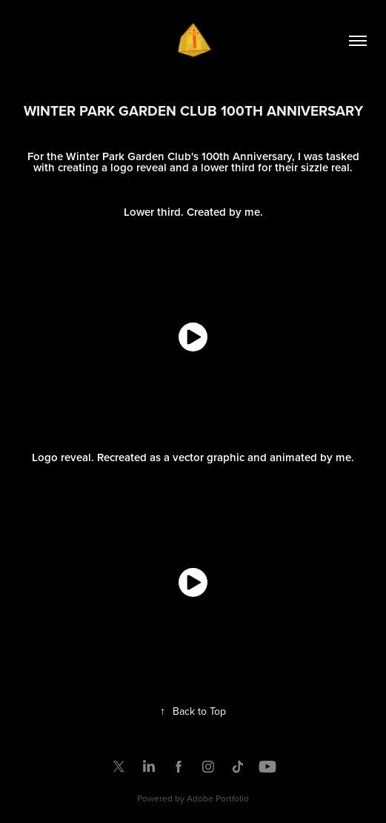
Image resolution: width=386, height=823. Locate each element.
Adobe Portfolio (218, 798)
